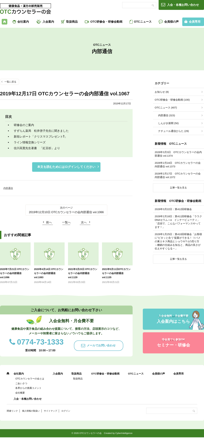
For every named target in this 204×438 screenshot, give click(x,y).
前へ (49, 222)
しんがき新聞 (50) (168, 123)
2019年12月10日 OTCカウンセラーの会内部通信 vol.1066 (66, 212)
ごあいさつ (21, 383)
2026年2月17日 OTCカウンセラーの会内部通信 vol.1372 (178, 175)
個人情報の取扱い (31, 411)
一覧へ (66, 222)
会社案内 (23, 21)
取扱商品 (72, 21)
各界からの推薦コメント (28, 388)
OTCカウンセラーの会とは (29, 378)
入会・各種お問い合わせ (183, 4)
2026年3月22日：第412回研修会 (173, 209)
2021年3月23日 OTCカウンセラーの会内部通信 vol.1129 (82, 273)
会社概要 (20, 392)
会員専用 (178, 373)
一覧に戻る (10, 81)
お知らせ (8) (162, 91)
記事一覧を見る (178, 187)
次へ (84, 222)
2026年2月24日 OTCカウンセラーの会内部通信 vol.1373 (178, 164)
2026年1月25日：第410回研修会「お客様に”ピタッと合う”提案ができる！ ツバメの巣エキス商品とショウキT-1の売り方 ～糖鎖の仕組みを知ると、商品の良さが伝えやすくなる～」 (178, 241)
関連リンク (12, 411)
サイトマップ (50, 411)
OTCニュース (143, 21)
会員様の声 (171, 21)
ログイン (65, 411)
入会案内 (48, 21)
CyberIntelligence (123, 433)
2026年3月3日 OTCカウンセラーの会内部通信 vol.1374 (178, 154)
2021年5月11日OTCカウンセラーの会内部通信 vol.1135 (116, 273)
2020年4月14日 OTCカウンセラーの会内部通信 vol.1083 (48, 273)
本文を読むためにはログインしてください (66, 167)
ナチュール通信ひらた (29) (173, 131)
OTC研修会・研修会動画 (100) (172, 99)
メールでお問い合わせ (101, 345)
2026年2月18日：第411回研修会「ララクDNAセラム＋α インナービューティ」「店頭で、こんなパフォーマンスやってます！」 (178, 221)
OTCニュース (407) (166, 107)
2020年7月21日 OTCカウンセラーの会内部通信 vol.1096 (14, 273)
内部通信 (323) (166, 115)
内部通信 (8, 188)
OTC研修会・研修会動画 (106, 21)
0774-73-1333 (40, 342)
